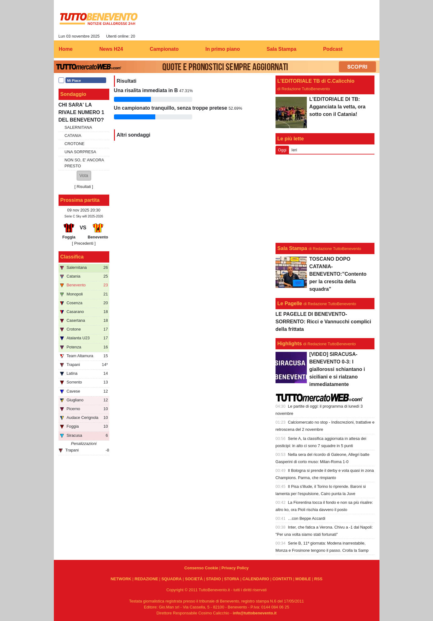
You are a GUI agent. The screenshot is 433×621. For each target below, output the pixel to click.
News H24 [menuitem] (111, 49)
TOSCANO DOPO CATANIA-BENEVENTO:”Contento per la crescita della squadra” (338, 274)
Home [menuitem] (66, 49)
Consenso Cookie (201, 568)
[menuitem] (369, 49)
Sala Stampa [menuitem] (281, 49)
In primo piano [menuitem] (222, 49)
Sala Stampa (292, 248)
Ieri (294, 150)
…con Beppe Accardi (306, 518)
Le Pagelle (289, 303)
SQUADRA (171, 579)
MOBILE (303, 579)
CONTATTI (282, 579)
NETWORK (121, 579)
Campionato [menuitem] (164, 49)
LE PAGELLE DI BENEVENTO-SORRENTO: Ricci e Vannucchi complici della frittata (323, 321)
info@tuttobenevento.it (255, 613)
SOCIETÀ (194, 579)
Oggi (282, 150)
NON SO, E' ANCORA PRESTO (84, 163)
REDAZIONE (146, 579)
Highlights (289, 343)
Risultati (84, 186)
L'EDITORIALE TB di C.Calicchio (315, 81)
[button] (84, 175)
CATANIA (72, 135)
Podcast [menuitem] (333, 49)
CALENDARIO (255, 579)
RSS (318, 579)
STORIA (231, 579)
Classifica (72, 256)
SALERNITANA (78, 127)
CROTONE (74, 143)
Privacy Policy (235, 568)
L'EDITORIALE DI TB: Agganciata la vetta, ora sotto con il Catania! (337, 107)
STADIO (213, 579)
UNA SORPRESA (80, 151)
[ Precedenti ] (83, 243)
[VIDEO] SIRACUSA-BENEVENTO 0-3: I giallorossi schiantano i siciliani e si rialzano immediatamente (337, 369)
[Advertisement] (325, 198)
